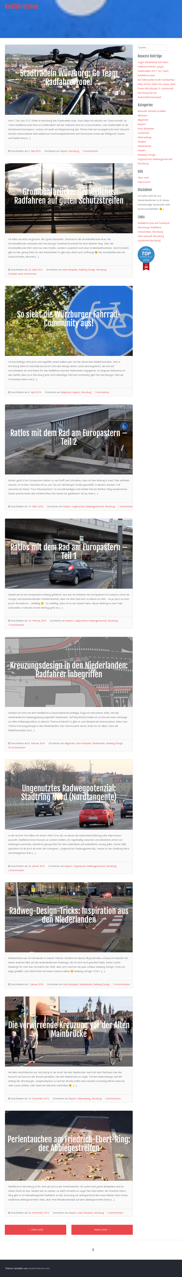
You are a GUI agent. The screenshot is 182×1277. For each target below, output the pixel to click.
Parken (141, 150)
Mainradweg (84, 1098)
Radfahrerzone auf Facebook (154, 223)
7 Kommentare (16, 624)
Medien (142, 141)
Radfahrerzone (21, 6)
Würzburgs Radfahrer (150, 227)
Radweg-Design (87, 269)
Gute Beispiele (69, 269)
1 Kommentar (101, 392)
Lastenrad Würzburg (149, 240)
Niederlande (98, 743)
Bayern (64, 151)
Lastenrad (143, 132)
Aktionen (142, 115)
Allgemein (66, 392)
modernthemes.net (39, 1268)
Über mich (143, 177)
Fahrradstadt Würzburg (151, 236)
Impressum (144, 181)
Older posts (35, 1229)
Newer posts (102, 1229)
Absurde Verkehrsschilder (152, 111)
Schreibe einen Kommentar (22, 273)
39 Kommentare (16, 747)
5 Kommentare (90, 151)
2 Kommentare (16, 870)
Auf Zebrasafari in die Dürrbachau (156, 79)
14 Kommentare (121, 984)
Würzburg (74, 151)
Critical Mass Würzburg (150, 231)
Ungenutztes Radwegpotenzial (88, 506)
